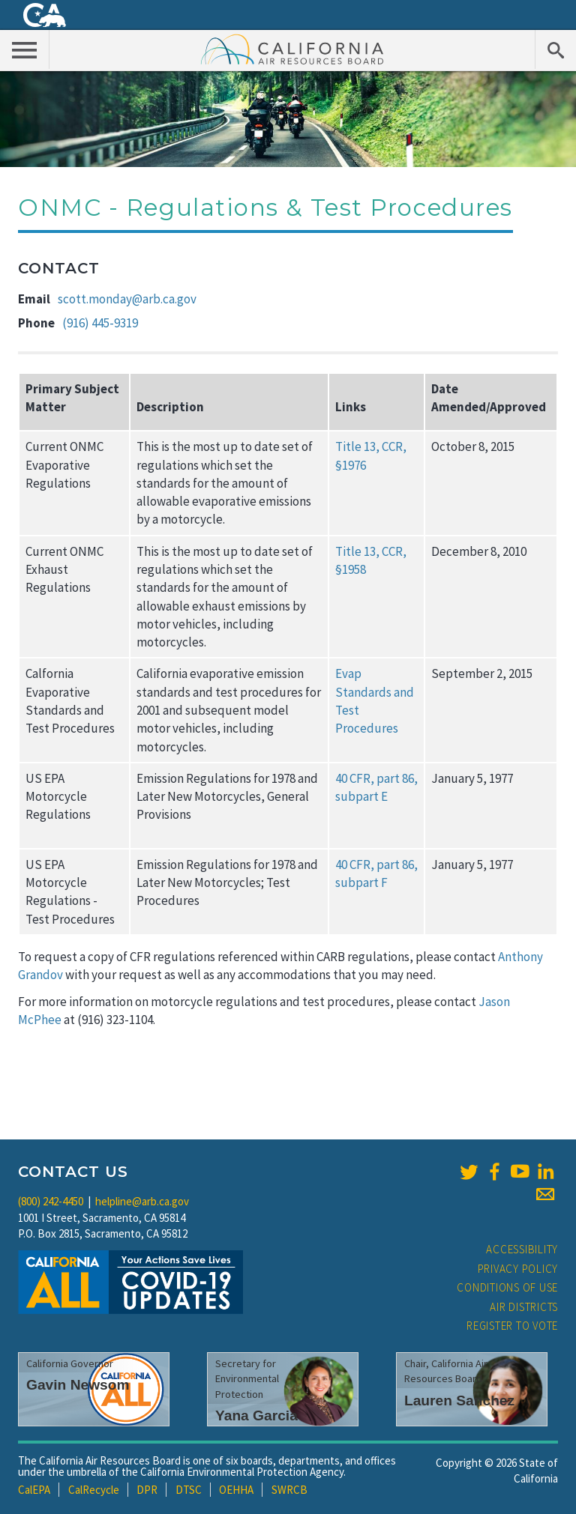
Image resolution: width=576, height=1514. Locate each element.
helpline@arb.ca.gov (142, 1201)
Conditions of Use (507, 1287)
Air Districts (524, 1307)
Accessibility (522, 1249)
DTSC (189, 1490)
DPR (147, 1490)
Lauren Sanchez (459, 1400)
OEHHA (236, 1490)
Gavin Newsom (78, 1385)
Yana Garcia (256, 1415)
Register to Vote (512, 1325)
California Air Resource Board (292, 48)
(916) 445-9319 (100, 323)
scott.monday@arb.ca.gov (127, 299)
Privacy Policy (518, 1269)
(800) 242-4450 (50, 1201)
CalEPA (34, 1490)
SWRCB (290, 1490)
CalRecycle (93, 1490)
